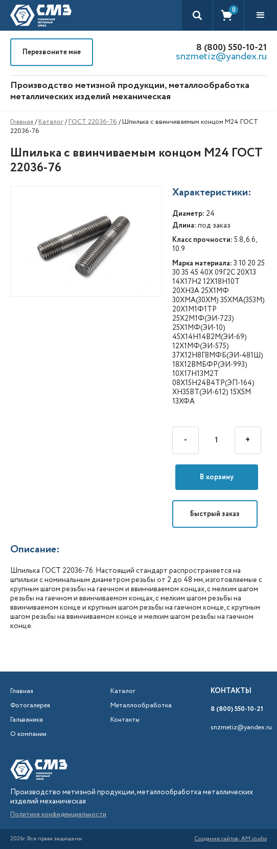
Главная (21, 122)
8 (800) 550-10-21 (231, 47)
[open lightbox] (91, 241)
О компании (28, 734)
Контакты (125, 720)
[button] (260, 15)
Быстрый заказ (215, 514)
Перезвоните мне (51, 52)
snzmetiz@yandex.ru (221, 56)
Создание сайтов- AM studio (230, 839)
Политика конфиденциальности (58, 814)
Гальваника (26, 720)
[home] (41, 15)
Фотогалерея (30, 705)
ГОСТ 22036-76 (92, 122)
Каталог (50, 122)
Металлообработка (135, 705)
